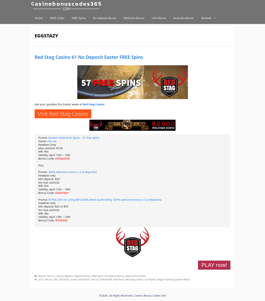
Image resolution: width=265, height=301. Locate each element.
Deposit (69, 276)
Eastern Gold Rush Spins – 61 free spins (73, 137)
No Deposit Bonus (104, 18)
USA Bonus (159, 18)
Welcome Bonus (134, 18)
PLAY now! (214, 265)
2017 (41, 279)
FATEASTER (62, 158)
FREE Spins (78, 18)
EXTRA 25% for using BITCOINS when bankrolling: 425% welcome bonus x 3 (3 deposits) (104, 199)
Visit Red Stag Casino (63, 113)
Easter (74, 279)
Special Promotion (136, 276)
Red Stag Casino (94, 104)
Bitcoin (42, 276)
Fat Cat (51, 141)
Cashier (59, 276)
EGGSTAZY (62, 193)
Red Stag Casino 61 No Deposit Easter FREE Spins (89, 57)
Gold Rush (118, 279)
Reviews (210, 18)
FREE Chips (57, 18)
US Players (150, 279)
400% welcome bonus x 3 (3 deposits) (72, 172)
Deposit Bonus (82, 276)
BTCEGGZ (61, 220)
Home (39, 18)
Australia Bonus (183, 18)
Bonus (50, 276)
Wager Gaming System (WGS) (173, 279)
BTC (56, 279)
